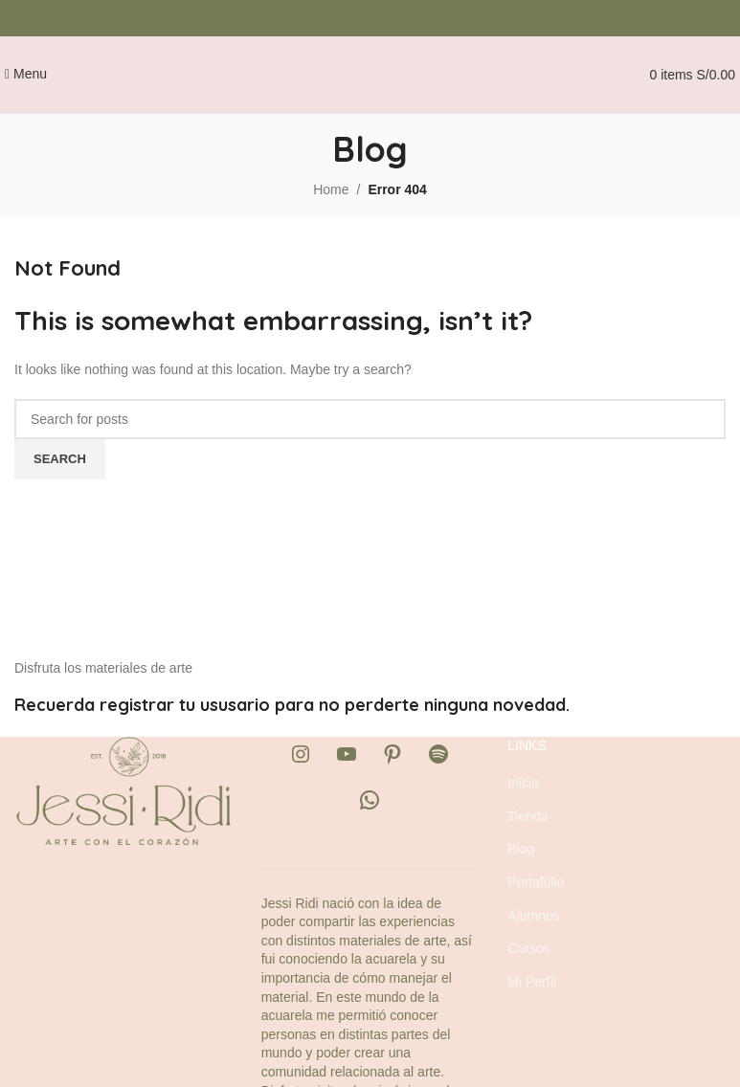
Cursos (528, 948)
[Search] (370, 419)
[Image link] (123, 789)
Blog (520, 848)
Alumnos (533, 915)
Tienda (527, 816)
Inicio (523, 782)
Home (330, 189)
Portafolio (535, 882)
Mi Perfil (531, 981)
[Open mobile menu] (26, 73)
